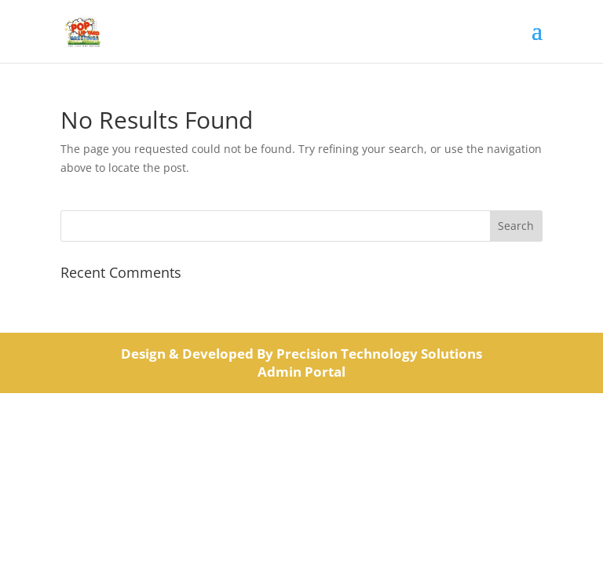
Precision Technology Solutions (379, 353)
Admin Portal (301, 372)
